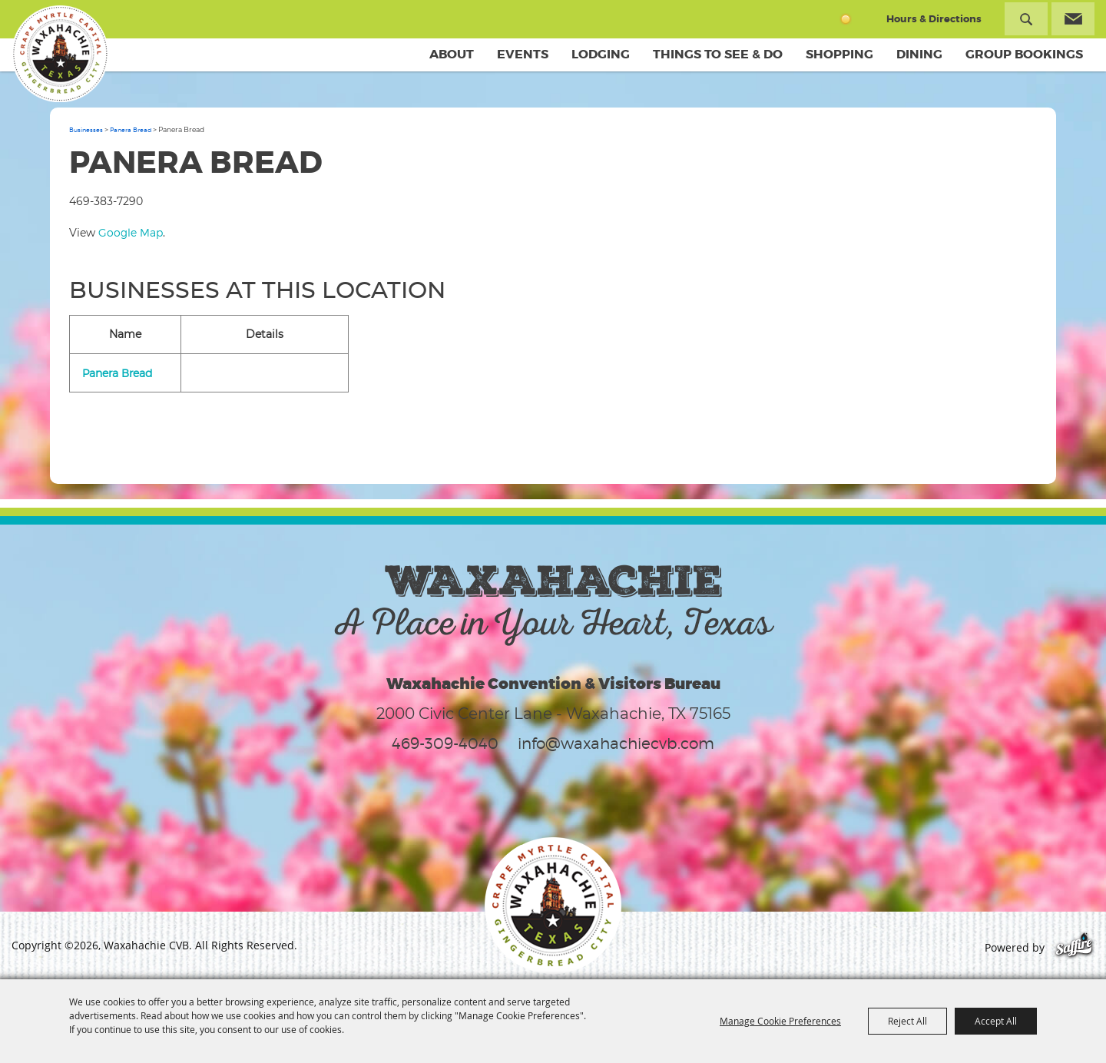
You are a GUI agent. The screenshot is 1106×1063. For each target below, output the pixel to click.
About (451, 54)
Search (1026, 18)
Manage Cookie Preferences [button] (780, 1021)
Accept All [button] (996, 1021)
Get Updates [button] (1072, 18)
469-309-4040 (445, 743)
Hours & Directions (934, 18)
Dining (919, 54)
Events (522, 54)
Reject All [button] (907, 1021)
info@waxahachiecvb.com (616, 743)
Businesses (86, 130)
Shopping (839, 54)
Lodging (600, 54)
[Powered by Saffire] (1074, 947)
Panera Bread (130, 130)
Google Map (130, 232)
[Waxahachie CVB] (60, 53)
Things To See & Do (718, 54)
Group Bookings (1024, 54)
